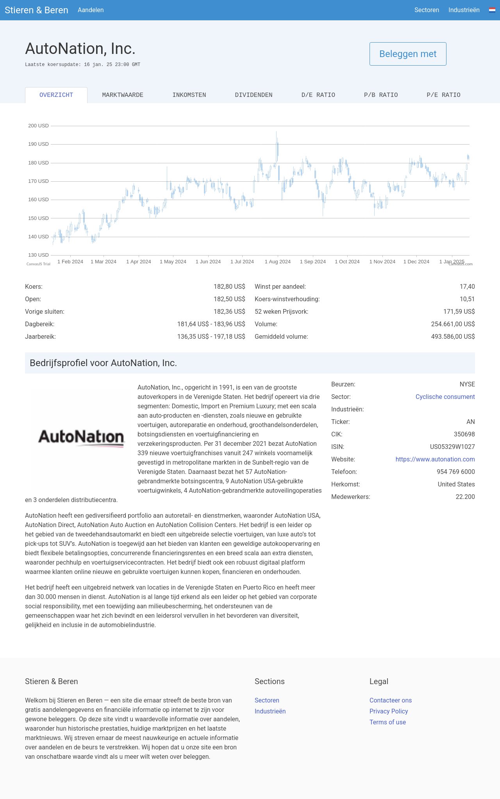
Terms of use (388, 722)
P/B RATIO (381, 95)
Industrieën (464, 10)
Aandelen (91, 10)
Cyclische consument (445, 396)
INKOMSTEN (189, 95)
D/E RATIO (318, 95)
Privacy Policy (389, 711)
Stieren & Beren (36, 10)
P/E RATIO (444, 95)
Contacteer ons (391, 700)
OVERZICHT (56, 95)
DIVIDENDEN (254, 95)
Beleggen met (408, 53)
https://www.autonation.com (435, 459)
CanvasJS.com (460, 263)
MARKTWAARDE (122, 95)
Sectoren (426, 10)
